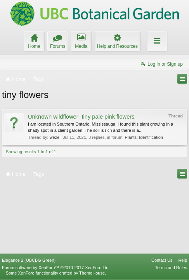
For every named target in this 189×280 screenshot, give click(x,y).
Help (182, 260)
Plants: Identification (144, 137)
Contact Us (161, 260)
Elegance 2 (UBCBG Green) (28, 260)
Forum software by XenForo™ (56, 267)
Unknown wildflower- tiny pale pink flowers (81, 117)
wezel (55, 137)
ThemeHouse (92, 273)
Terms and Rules (171, 267)
